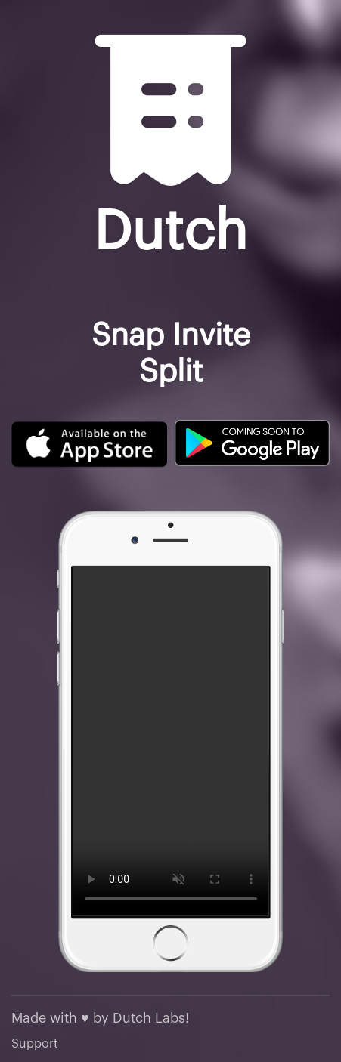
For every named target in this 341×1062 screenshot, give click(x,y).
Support (34, 1044)
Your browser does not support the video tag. (171, 740)
